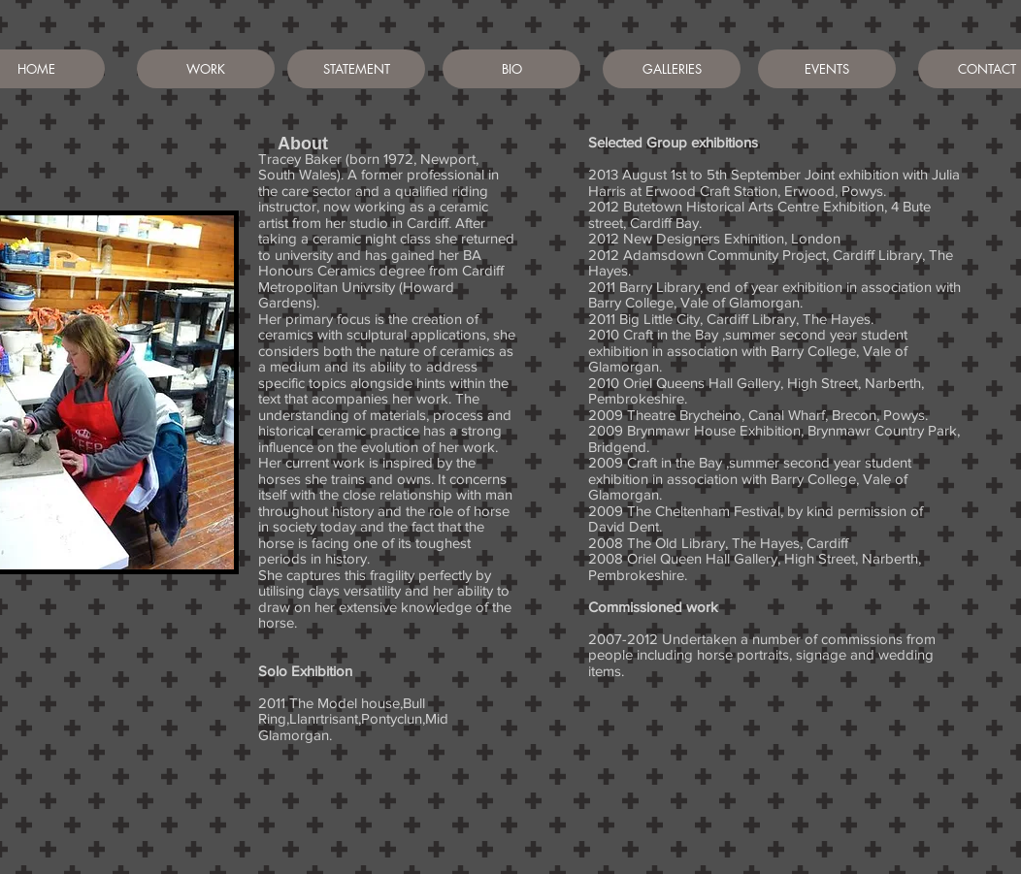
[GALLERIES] (672, 68)
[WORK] (206, 68)
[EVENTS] (827, 68)
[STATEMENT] (356, 68)
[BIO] (511, 68)
